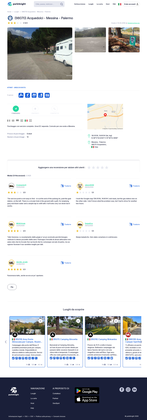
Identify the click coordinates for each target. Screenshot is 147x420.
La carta (100, 4)
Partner (55, 398)
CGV (31, 416)
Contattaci (57, 393)
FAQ (114, 4)
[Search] (49, 4)
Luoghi (91, 4)
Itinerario (16, 110)
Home (9, 12)
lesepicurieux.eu (134, 23)
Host (108, 4)
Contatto (54, 110)
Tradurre (66, 186)
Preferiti (35, 110)
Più (12, 287)
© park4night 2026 (131, 416)
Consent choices (59, 416)
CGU (26, 416)
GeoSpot (56, 403)
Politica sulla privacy (43, 416)
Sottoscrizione (79, 4)
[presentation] (6, 341)
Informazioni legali (15, 416)
